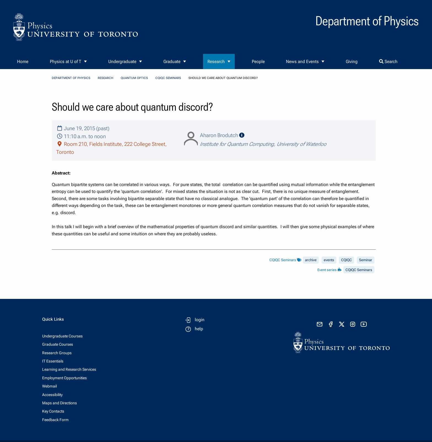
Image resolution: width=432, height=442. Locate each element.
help (199, 328)
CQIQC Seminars (168, 78)
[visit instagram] (352, 324)
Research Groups (57, 353)
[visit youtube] (363, 324)
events (329, 260)
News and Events (302, 61)
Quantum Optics (134, 78)
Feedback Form (55, 420)
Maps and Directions (59, 403)
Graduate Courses (57, 344)
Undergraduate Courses (62, 336)
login (199, 319)
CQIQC (346, 260)
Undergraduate (122, 61)
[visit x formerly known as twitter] (341, 324)
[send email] (319, 324)
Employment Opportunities (64, 378)
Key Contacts (53, 411)
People (258, 61)
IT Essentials (52, 361)
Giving (352, 61)
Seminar (365, 260)
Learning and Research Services (69, 369)
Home (22, 61)
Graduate (171, 61)
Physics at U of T (65, 61)
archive (311, 260)
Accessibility (52, 394)
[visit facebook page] (330, 324)
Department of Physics (71, 78)
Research (216, 61)
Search (388, 61)
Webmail (49, 386)
